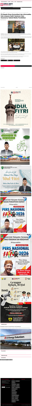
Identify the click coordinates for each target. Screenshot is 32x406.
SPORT (13, 387)
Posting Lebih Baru (3, 87)
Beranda (17, 87)
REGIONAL (13, 390)
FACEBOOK (12, 1)
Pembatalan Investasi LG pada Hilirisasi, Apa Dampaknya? (10, 326)
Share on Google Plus (16, 60)
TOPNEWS (9, 1)
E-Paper (15, 1)
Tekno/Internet (14, 393)
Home (1, 12)
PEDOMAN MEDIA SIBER (19, 1)
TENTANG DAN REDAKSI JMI (4, 1)
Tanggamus (13, 401)
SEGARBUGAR (14, 392)
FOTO (13, 398)
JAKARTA (13, 382)
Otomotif (16, 398)
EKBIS (18, 384)
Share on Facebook (4, 60)
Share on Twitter (10, 60)
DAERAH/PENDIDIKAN (15, 395)
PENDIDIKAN (17, 387)
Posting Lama (30, 87)
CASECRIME (14, 384)
